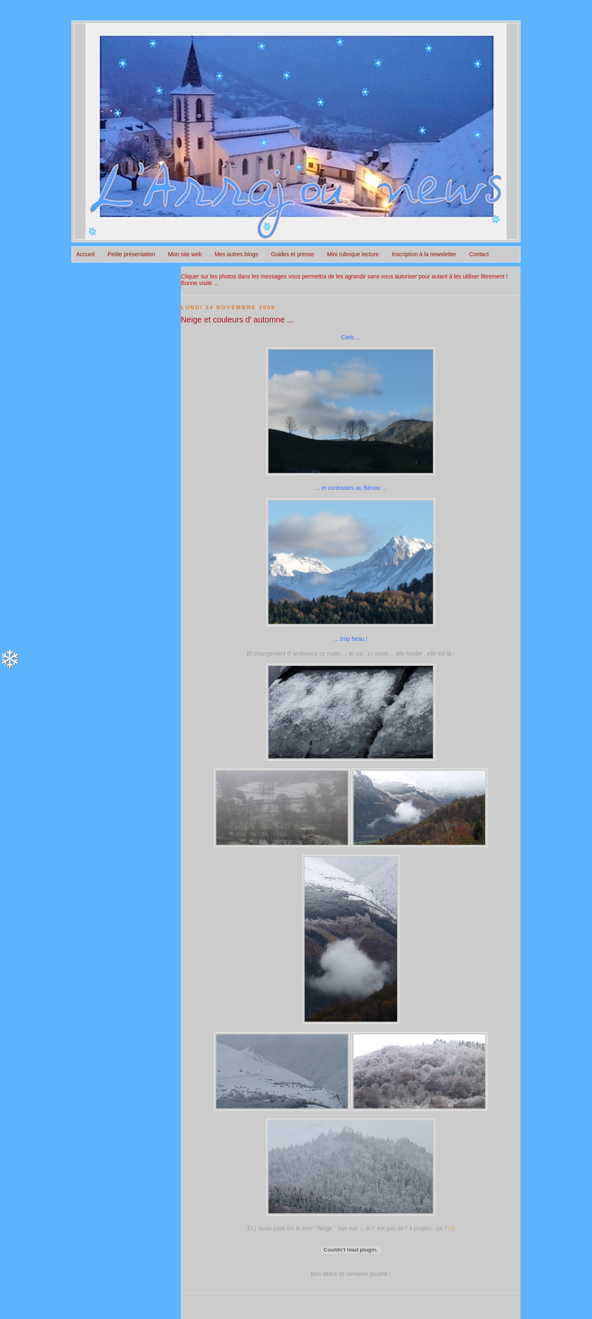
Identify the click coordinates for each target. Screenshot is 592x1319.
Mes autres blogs (236, 254)
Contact (479, 254)
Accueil (85, 254)
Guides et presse (292, 254)
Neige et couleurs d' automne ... (237, 319)
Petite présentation (131, 254)
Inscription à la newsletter (424, 254)
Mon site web (185, 254)
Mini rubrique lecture (353, 254)
